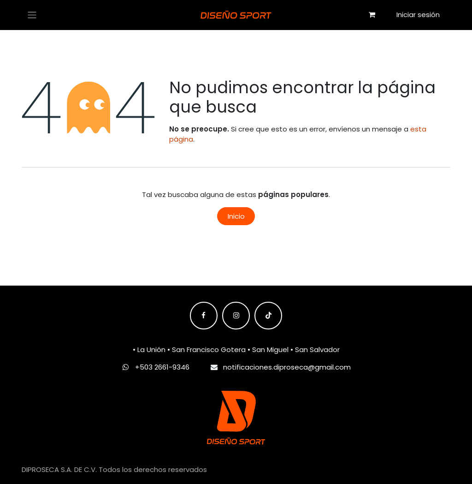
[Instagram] (236, 315)
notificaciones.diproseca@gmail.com (287, 367)
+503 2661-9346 (162, 367)
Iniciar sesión (418, 14)
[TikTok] (268, 315)
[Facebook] (204, 315)
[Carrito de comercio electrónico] (372, 14)
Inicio (236, 216)
